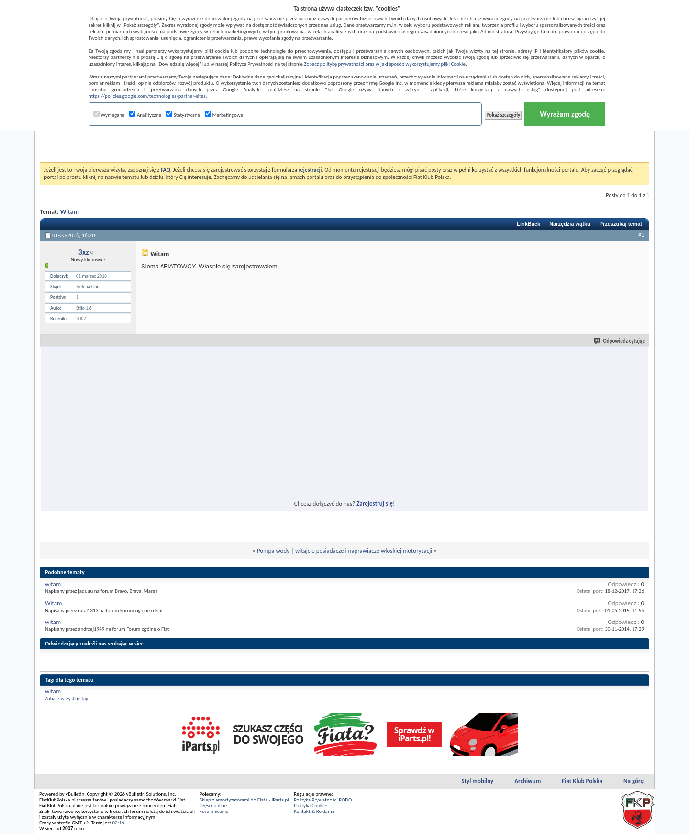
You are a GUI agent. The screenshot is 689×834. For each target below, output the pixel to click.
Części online (213, 805)
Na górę (633, 781)
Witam (69, 212)
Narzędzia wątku (569, 224)
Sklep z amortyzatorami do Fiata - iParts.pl (244, 800)
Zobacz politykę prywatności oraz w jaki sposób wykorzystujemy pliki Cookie (384, 64)
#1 (641, 235)
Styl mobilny (477, 781)
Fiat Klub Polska (582, 781)
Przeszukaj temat (621, 224)
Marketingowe (224, 115)
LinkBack (528, 224)
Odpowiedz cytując (620, 341)
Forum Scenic (214, 811)
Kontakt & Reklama (314, 811)
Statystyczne (183, 115)
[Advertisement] (344, 138)
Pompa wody (273, 550)
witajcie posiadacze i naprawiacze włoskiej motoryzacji (363, 550)
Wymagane (109, 115)
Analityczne (145, 115)
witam (53, 584)
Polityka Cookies (311, 805)
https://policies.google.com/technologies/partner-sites (147, 96)
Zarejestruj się (374, 503)
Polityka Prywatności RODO (323, 800)
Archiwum (527, 781)
